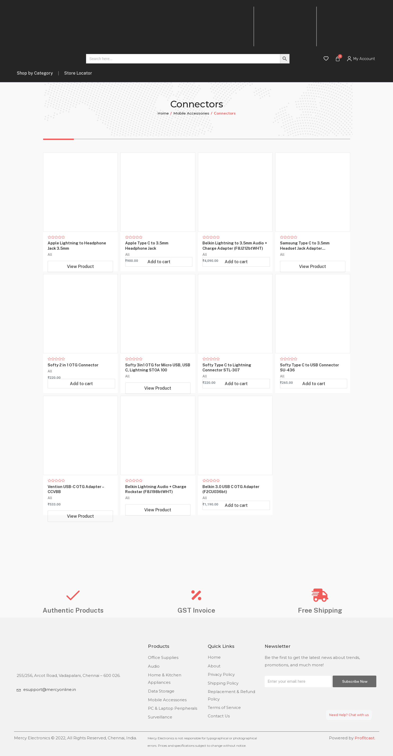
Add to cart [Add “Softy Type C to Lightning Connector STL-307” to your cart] (236, 400)
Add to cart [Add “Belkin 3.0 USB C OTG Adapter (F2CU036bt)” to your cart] (236, 531)
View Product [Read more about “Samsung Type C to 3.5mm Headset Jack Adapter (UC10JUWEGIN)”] (312, 267)
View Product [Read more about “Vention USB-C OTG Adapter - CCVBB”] (80, 534)
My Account (364, 58)
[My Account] (349, 58)
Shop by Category (35, 73)
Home (162, 113)
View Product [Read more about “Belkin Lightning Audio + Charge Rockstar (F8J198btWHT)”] (157, 528)
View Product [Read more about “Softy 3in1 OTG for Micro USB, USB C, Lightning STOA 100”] (157, 397)
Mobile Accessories (191, 113)
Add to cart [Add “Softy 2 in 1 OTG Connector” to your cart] (81, 400)
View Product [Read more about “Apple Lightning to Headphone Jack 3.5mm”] (80, 267)
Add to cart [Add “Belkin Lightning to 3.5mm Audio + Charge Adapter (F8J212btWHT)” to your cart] (236, 270)
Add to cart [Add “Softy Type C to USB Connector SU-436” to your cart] (314, 400)
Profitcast (364, 738)
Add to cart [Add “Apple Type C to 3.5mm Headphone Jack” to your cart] (159, 270)
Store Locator (78, 73)
